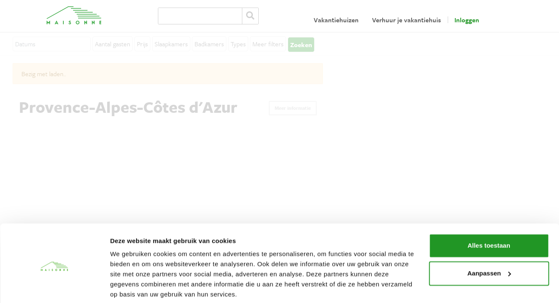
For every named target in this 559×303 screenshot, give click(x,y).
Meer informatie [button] (293, 108)
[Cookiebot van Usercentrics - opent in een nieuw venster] (54, 286)
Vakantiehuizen (336, 19)
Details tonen (130, 286)
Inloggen (466, 19)
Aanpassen (489, 241)
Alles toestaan (488, 214)
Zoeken (250, 16)
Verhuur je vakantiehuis (406, 19)
